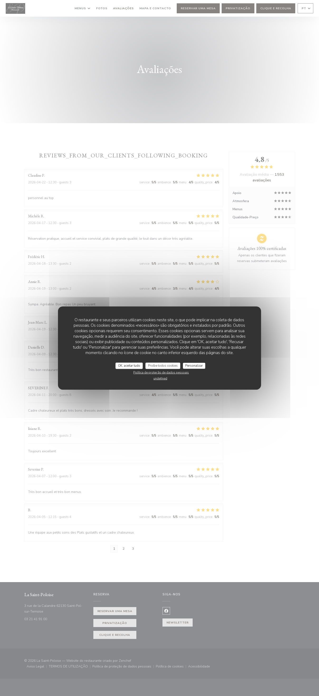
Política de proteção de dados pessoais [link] (161, 372)
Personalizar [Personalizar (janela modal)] (194, 365)
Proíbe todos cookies (163, 365)
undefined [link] (160, 378)
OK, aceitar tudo (129, 365)
